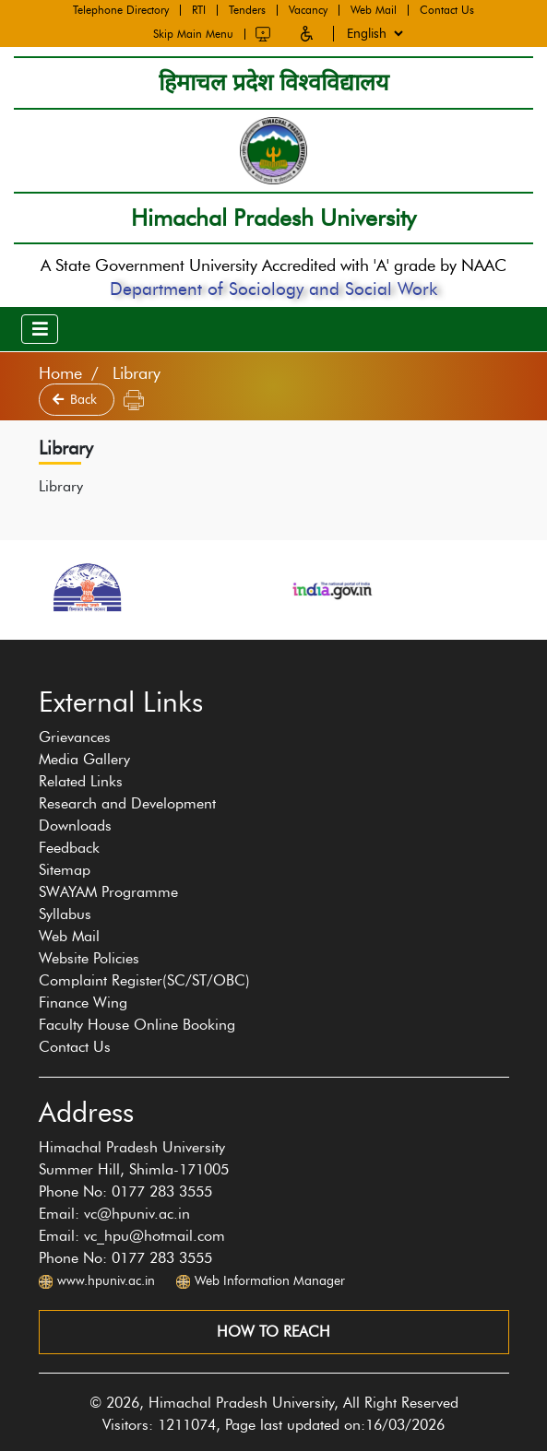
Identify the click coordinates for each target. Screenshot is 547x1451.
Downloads (75, 825)
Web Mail (374, 8)
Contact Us (447, 8)
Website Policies (89, 958)
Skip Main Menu (193, 31)
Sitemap (64, 870)
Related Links (81, 781)
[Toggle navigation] (39, 329)
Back (77, 399)
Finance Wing (83, 1002)
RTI (199, 8)
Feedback (69, 847)
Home (60, 373)
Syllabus (65, 914)
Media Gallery (84, 759)
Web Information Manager (270, 1281)
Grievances (75, 737)
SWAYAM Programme (108, 892)
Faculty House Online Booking (137, 1024)
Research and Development (127, 803)
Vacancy (308, 8)
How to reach (273, 1331)
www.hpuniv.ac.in (106, 1281)
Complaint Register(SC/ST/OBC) (144, 980)
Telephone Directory (121, 8)
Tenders (247, 8)
